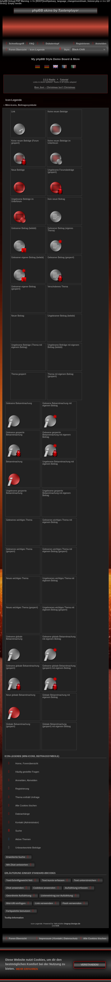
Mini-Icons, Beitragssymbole (20, 105)
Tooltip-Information (14, 918)
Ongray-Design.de (72, 924)
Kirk (57, 926)
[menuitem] (29, 43)
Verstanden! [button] (90, 964)
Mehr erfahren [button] (27, 969)
